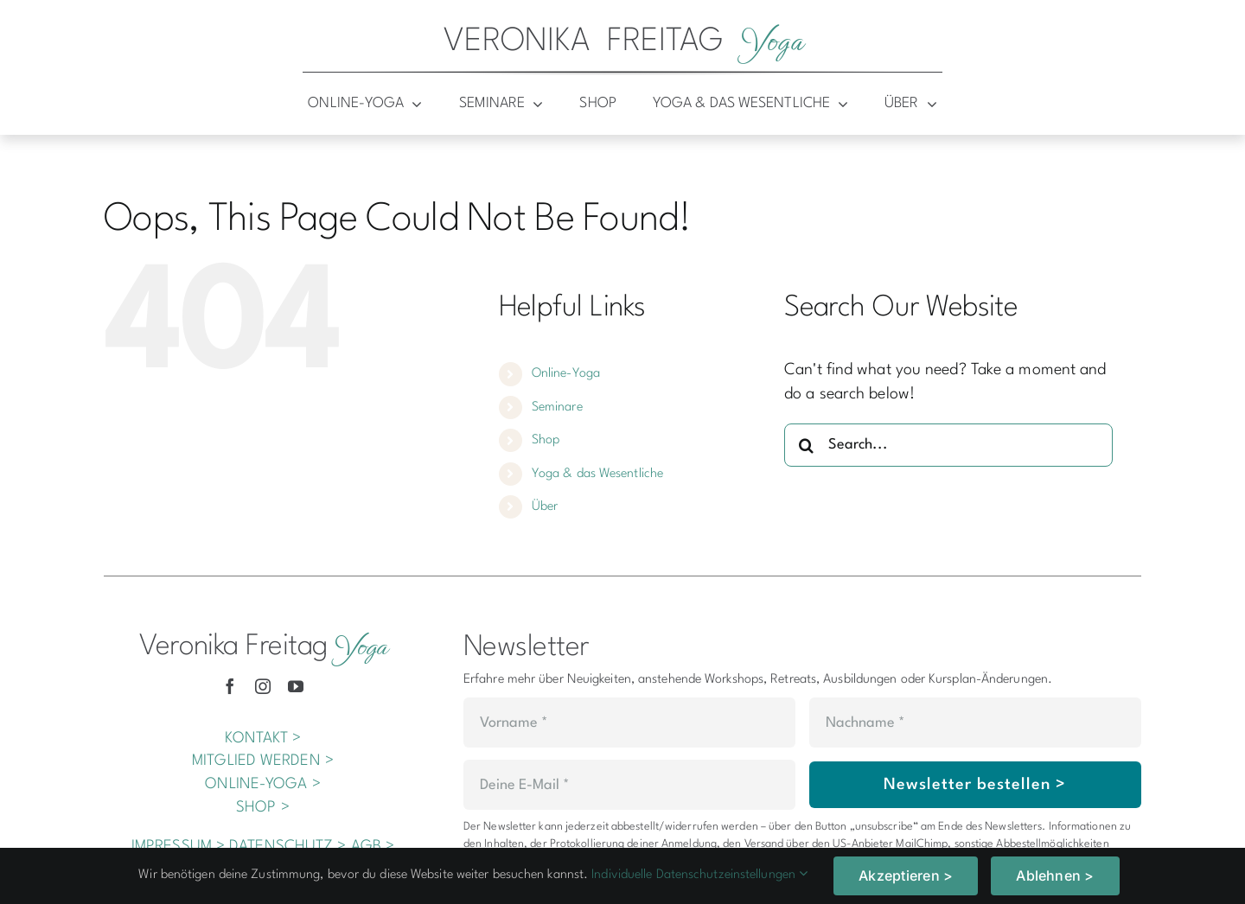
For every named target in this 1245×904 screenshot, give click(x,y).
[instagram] (263, 686)
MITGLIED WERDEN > (263, 761)
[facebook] (230, 686)
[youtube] (295, 686)
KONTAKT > (263, 738)
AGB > (373, 846)
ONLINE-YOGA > (262, 784)
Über (545, 506)
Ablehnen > (1055, 875)
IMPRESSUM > (178, 846)
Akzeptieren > (906, 875)
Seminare (557, 407)
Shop (545, 440)
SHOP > (263, 807)
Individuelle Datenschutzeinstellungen (699, 875)
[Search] (805, 445)
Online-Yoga (566, 373)
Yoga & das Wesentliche (597, 474)
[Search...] (948, 445)
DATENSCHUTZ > (287, 846)
